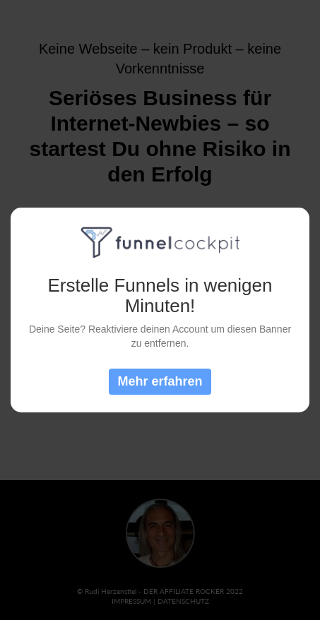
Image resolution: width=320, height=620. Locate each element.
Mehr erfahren (159, 381)
